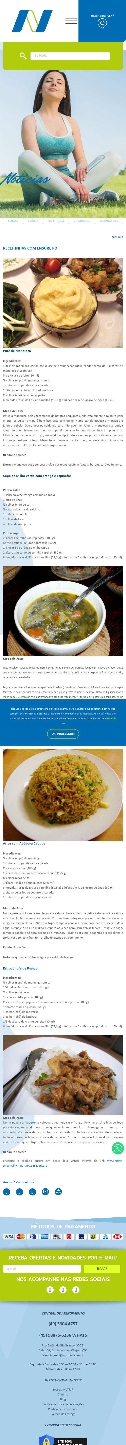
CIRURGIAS (82, 222)
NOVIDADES (109, 222)
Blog (63, 1382)
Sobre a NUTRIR (63, 1373)
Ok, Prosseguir (63, 734)
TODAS (13, 222)
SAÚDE (33, 222)
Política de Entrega (63, 1397)
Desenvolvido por (63, 1441)
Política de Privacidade (63, 1392)
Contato (63, 1378)
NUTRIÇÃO (56, 222)
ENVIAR (101, 1259)
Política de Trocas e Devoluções (63, 1387)
